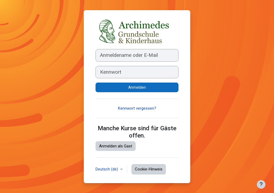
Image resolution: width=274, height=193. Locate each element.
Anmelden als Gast (115, 146)
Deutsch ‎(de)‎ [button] (107, 169)
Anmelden (137, 87)
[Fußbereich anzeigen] (261, 184)
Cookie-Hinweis (148, 169)
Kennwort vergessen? (137, 108)
